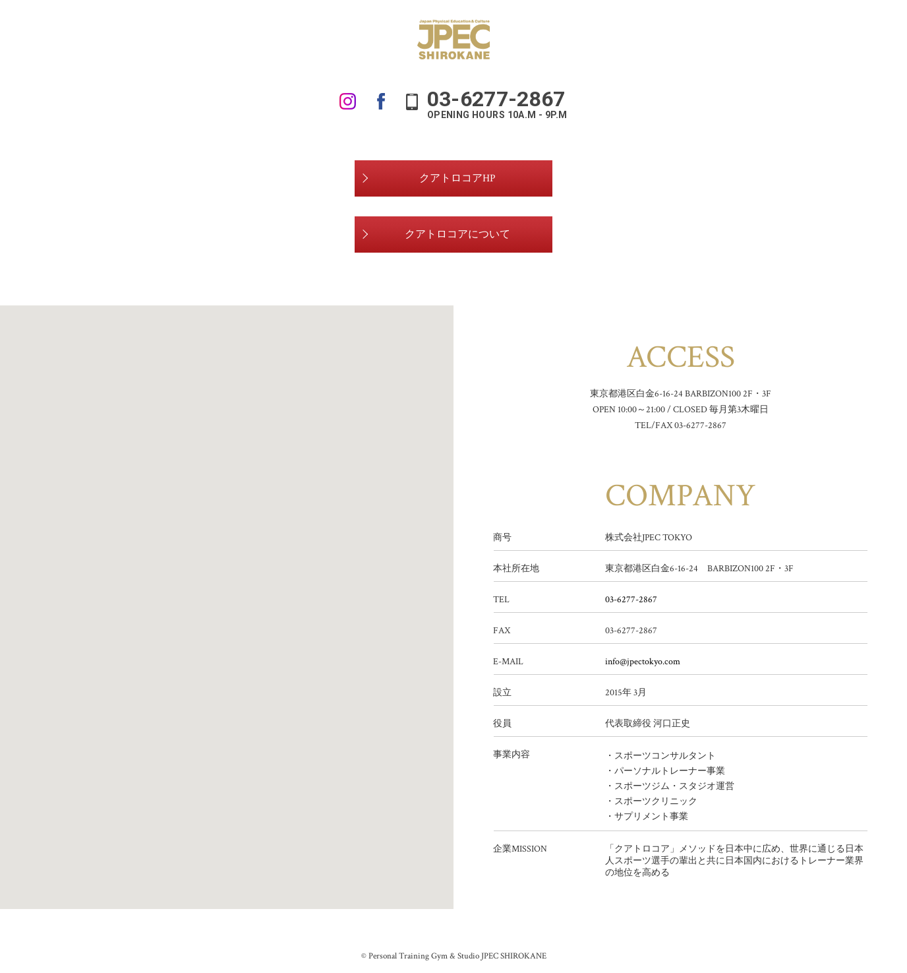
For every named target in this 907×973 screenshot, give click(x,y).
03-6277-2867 (631, 600)
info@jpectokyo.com (642, 662)
